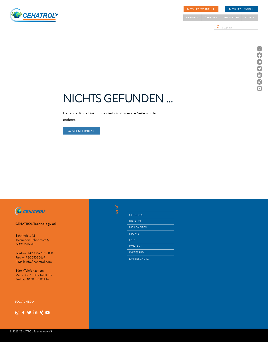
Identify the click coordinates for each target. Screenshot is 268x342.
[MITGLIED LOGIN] (241, 9)
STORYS (134, 233)
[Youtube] (259, 88)
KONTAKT (135, 246)
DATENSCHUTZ (139, 258)
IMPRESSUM (136, 252)
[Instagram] (259, 48)
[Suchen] (236, 27)
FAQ (132, 240)
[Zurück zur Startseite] (81, 131)
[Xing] (259, 82)
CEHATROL (136, 215)
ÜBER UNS (135, 221)
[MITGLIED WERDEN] (201, 9)
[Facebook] (259, 55)
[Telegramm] (259, 62)
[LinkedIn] (259, 75)
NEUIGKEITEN (138, 227)
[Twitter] (259, 68)
